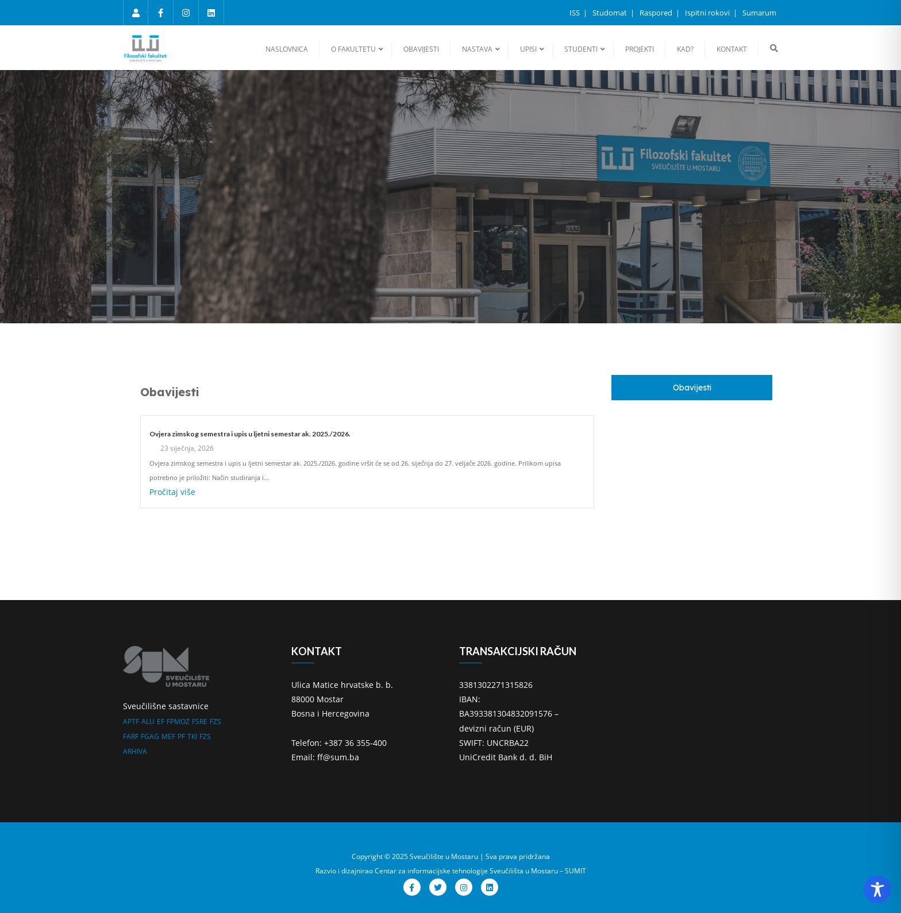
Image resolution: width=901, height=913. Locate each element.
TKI (192, 736)
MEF (168, 736)
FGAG (150, 736)
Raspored (657, 12)
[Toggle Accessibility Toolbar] (877, 889)
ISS (575, 12)
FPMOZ (178, 721)
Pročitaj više (172, 491)
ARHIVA (135, 751)
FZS (215, 721)
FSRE (199, 721)
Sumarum (759, 12)
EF (160, 721)
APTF (131, 721)
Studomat (610, 12)
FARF (130, 736)
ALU (148, 721)
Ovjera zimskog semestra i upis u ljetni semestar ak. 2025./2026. (250, 434)
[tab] (691, 387)
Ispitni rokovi (708, 12)
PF (181, 736)
